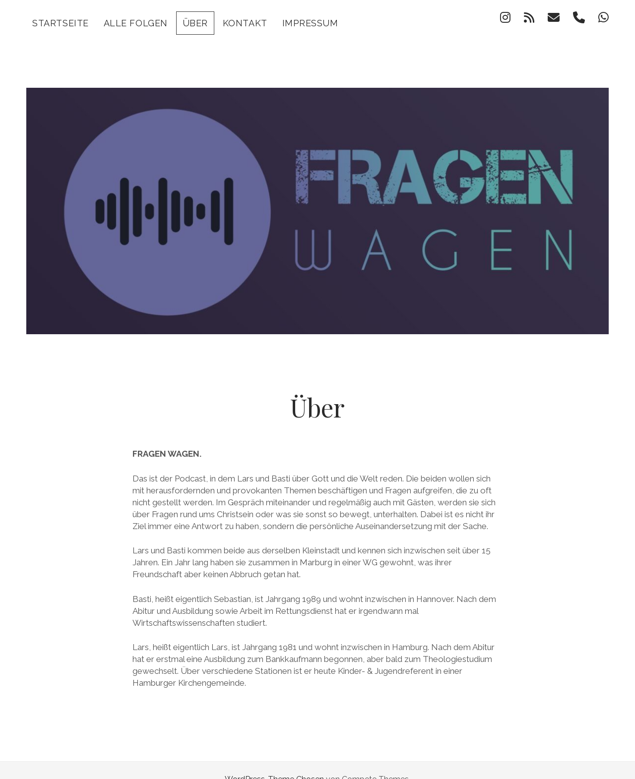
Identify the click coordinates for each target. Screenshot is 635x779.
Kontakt (245, 23)
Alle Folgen (136, 23)
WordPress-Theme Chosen (274, 761)
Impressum (310, 23)
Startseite (60, 23)
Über (195, 23)
